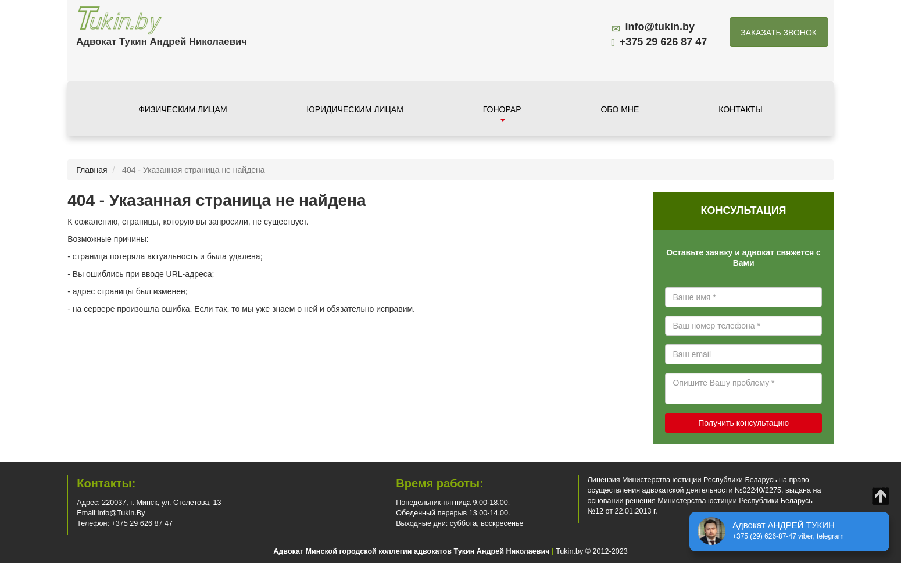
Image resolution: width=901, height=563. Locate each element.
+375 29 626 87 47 (663, 42)
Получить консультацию (743, 422)
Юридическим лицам (355, 109)
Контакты (740, 109)
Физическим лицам (182, 109)
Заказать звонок (779, 32)
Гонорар (502, 113)
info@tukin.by (660, 27)
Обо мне (619, 109)
